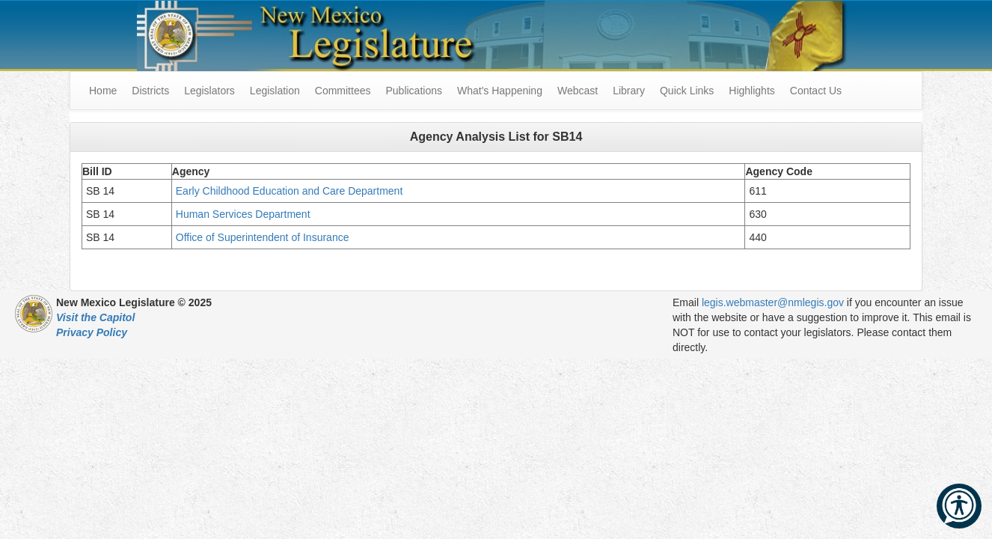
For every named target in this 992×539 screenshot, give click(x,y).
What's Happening (499, 91)
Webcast (577, 91)
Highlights (751, 91)
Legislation (275, 91)
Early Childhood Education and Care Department (289, 191)
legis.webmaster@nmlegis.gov (773, 302)
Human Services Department (244, 214)
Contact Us (816, 91)
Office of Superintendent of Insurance (262, 237)
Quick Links (687, 91)
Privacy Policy (91, 332)
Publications (413, 91)
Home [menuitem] (103, 91)
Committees (343, 91)
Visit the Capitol (95, 317)
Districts (150, 91)
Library (629, 91)
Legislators (209, 91)
